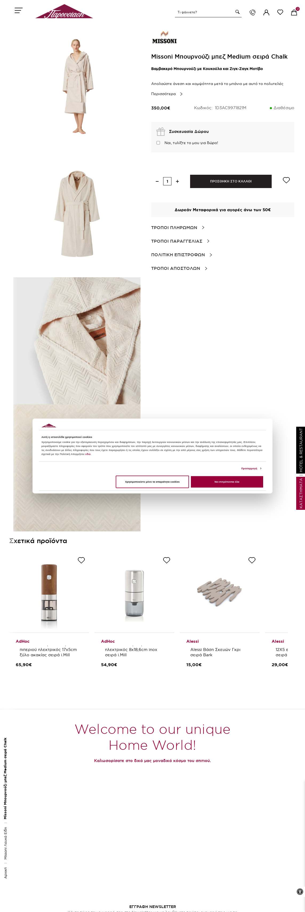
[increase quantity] (177, 181)
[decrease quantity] (157, 181)
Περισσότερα (163, 94)
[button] (237, 12)
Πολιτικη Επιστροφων (178, 254)
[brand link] (164, 37)
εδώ (88, 454)
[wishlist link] (280, 13)
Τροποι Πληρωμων (174, 227)
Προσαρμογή (249, 468)
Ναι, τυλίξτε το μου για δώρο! (191, 143)
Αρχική (5, 873)
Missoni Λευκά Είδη (5, 843)
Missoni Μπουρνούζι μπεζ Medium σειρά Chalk (5, 778)
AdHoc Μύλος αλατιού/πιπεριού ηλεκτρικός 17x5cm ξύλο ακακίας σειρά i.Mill (49, 649)
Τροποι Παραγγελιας (176, 241)
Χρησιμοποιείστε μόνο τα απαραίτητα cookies (152, 482)
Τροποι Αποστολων (175, 268)
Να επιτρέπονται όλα (227, 482)
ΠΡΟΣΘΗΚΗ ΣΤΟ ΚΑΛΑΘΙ (231, 181)
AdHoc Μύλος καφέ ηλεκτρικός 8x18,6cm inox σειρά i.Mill (132, 649)
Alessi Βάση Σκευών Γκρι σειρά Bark (216, 652)
